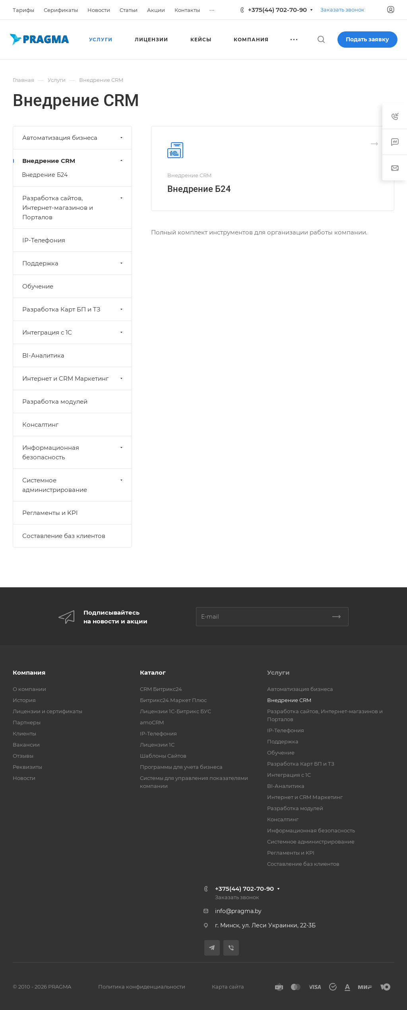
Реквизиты (27, 767)
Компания (29, 672)
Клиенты (24, 733)
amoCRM (152, 722)
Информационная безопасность (73, 452)
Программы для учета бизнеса (181, 767)
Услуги (278, 672)
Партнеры (27, 722)
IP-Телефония (43, 240)
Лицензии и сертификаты (47, 711)
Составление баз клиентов (63, 536)
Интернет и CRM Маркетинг (73, 378)
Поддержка (73, 263)
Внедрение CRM (73, 160)
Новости (24, 778)
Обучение (37, 286)
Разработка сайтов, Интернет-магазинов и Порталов (73, 207)
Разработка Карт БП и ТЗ (73, 309)
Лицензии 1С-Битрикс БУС (175, 711)
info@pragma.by (238, 911)
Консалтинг (40, 424)
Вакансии (26, 744)
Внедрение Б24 (199, 189)
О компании (29, 689)
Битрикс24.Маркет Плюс (173, 700)
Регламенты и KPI (50, 513)
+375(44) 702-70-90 (277, 10)
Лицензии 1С (157, 744)
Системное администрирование (73, 484)
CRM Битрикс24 (161, 689)
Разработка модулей (54, 401)
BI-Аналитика (43, 355)
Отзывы (23, 756)
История (24, 700)
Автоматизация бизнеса (73, 137)
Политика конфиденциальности (141, 986)
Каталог (153, 672)
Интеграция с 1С (73, 332)
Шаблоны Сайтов (163, 756)
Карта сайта (228, 986)
